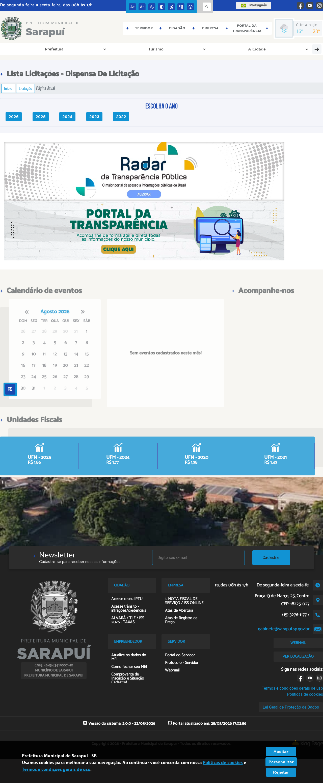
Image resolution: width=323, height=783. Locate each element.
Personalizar (281, 762)
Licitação (25, 88)
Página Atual (45, 88)
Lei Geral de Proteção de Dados (291, 707)
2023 (94, 116)
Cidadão (202, 48)
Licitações (230, 48)
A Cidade (70, 48)
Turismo (45, 48)
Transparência (102, 48)
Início (8, 88)
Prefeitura (18, 48)
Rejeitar (281, 772)
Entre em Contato (142, 48)
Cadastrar (271, 557)
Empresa (177, 48)
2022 (121, 116)
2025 (41, 116)
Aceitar (281, 751)
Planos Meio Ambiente (294, 48)
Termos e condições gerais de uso (292, 688)
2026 (14, 116)
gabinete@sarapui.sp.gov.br (283, 629)
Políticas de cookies (305, 694)
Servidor (257, 48)
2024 (67, 116)
